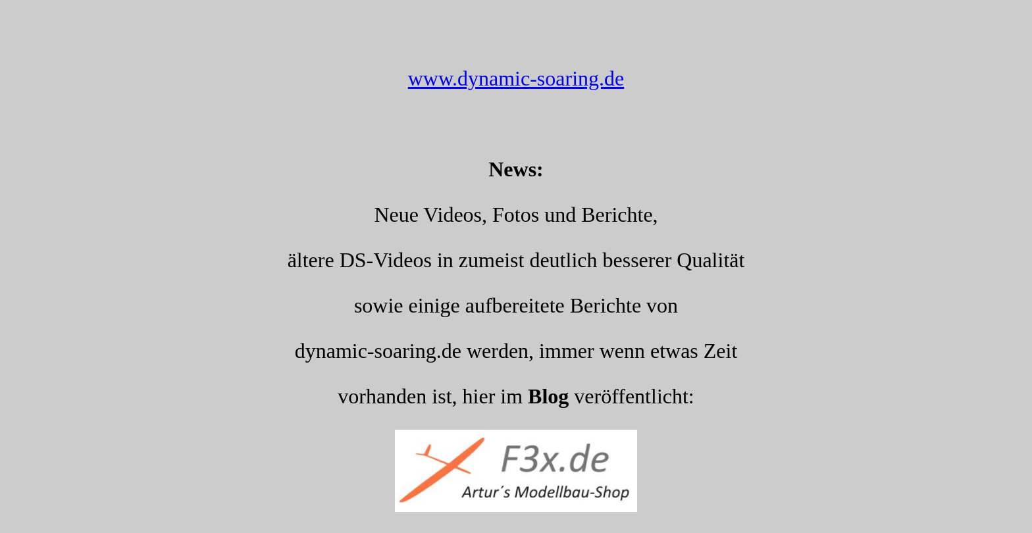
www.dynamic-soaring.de (516, 78)
